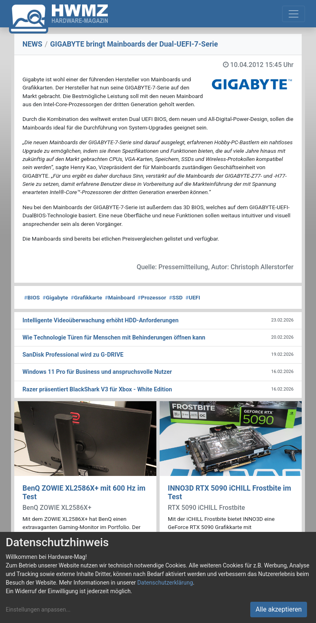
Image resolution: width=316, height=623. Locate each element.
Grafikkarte (86, 297)
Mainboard (120, 297)
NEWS (32, 44)
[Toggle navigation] (293, 14)
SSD (176, 297)
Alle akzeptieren (279, 609)
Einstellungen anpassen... (38, 609)
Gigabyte (55, 297)
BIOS (32, 297)
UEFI (192, 297)
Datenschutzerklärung (165, 582)
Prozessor (152, 297)
